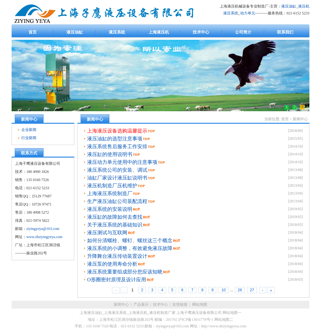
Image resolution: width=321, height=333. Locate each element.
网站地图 (199, 304)
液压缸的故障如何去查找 (114, 217)
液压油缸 (288, 6)
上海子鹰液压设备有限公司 (199, 312)
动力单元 (247, 13)
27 (252, 290)
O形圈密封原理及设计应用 (116, 279)
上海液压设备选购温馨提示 (117, 130)
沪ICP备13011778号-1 (195, 319)
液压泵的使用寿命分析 (112, 264)
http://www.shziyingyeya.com (223, 326)
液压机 (303, 6)
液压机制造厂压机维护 (112, 185)
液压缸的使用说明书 (109, 154)
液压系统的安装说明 (109, 209)
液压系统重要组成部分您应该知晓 (124, 271)
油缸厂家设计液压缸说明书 (117, 177)
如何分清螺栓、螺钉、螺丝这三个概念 (129, 240)
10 (223, 290)
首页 (285, 119)
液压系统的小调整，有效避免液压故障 (129, 248)
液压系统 (230, 13)
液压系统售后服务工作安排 (117, 146)
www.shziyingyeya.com (44, 237)
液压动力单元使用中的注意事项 (122, 162)
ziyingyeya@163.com (42, 228)
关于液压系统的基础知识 (114, 224)
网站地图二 (223, 319)
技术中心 (160, 304)
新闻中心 (300, 119)
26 (240, 290)
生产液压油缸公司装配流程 (117, 201)
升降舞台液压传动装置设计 (117, 256)
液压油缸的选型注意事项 (114, 138)
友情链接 (179, 304)
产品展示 (141, 304)
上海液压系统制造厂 (109, 193)
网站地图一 (232, 312)
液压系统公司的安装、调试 (117, 170)
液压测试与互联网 (107, 232)
